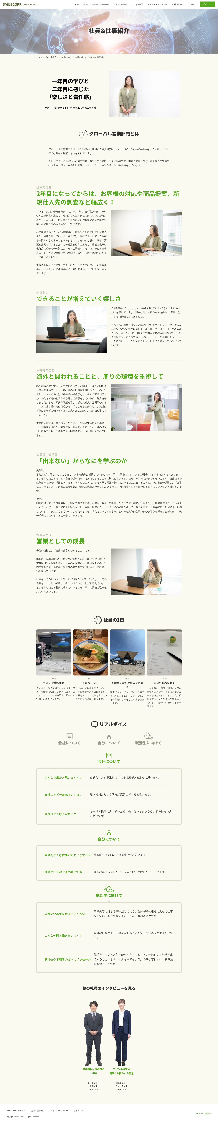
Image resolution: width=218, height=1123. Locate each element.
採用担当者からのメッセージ (96, 4)
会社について (69, 748)
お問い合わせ (178, 4)
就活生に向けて (148, 748)
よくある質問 (137, 4)
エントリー (207, 4)
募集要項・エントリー (157, 4)
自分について (109, 748)
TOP (77, 4)
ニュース (192, 4)
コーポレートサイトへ (16, 1110)
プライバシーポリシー (58, 1110)
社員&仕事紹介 (120, 4)
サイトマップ (79, 1110)
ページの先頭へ (205, 1114)
